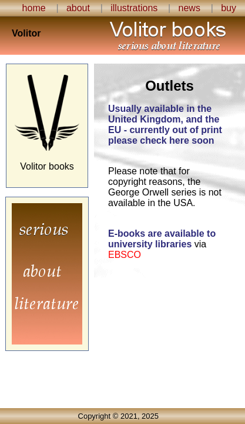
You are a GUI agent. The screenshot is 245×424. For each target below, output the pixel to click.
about (78, 8)
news (189, 8)
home (34, 8)
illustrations (133, 8)
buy (228, 8)
